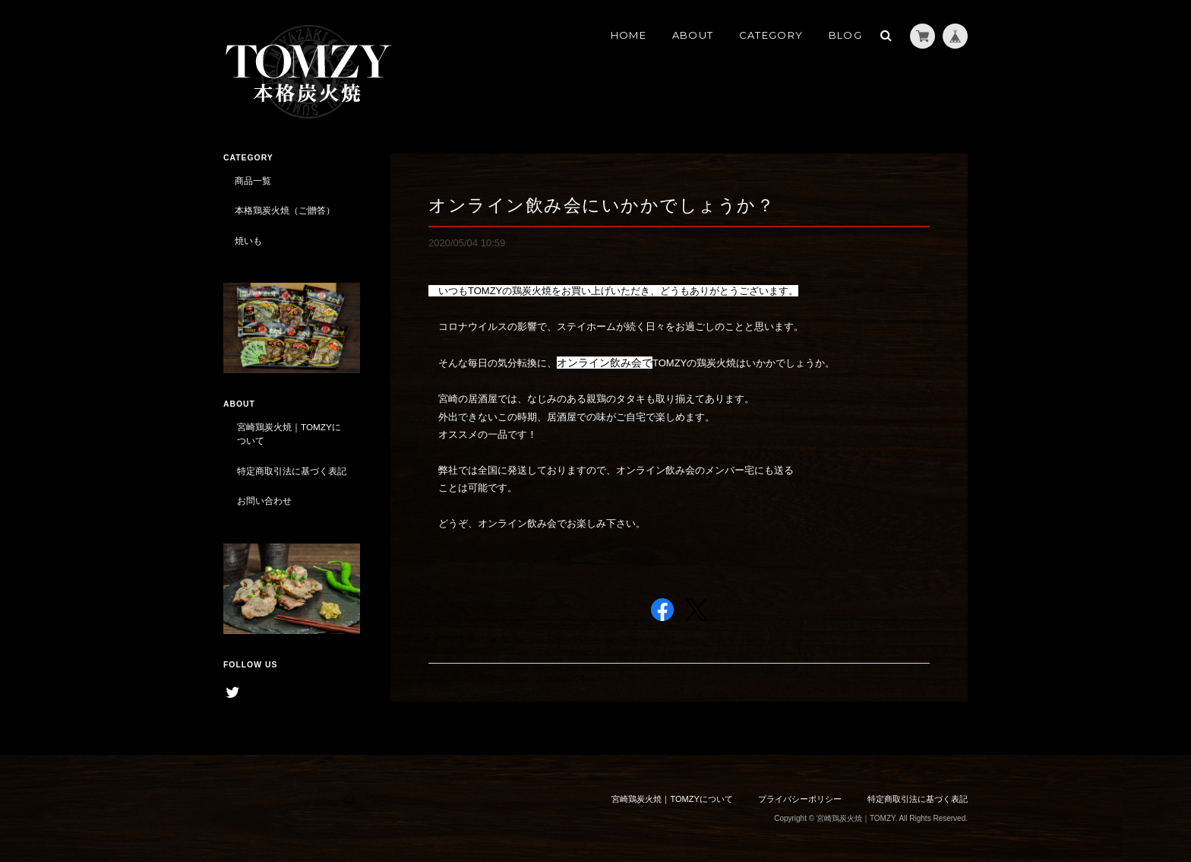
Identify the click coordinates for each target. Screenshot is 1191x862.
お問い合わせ (264, 500)
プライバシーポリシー (800, 798)
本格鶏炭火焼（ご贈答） (285, 210)
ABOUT (693, 35)
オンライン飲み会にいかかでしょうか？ (601, 205)
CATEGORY (771, 35)
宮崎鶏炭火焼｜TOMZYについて (289, 433)
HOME (628, 35)
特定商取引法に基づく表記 (291, 471)
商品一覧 (253, 180)
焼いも (248, 241)
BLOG (845, 35)
